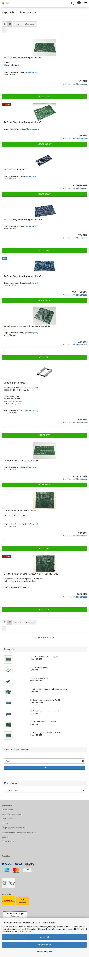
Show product (45, 144)
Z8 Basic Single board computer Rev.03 (22, 57)
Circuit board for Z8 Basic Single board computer (27, 326)
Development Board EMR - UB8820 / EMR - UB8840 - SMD (31, 574)
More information (44, 952)
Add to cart (44, 97)
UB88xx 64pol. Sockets (15, 383)
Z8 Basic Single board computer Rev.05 (22, 122)
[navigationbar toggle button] (85, 3)
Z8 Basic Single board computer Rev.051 (23, 219)
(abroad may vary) (31, 72)
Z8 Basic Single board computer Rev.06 (22, 276)
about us (5, 837)
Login (44, 768)
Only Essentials (44, 945)
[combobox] (18, 24)
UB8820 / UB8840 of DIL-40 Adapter (21, 460)
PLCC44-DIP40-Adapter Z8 (16, 169)
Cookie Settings (8, 841)
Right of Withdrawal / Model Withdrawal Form (19, 832)
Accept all (44, 937)
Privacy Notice (25, 931)
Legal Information (8, 819)
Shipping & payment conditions (13, 828)
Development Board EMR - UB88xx (20, 510)
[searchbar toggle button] (72, 3)
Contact (5, 823)
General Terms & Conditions (12, 814)
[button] (4, 24)
